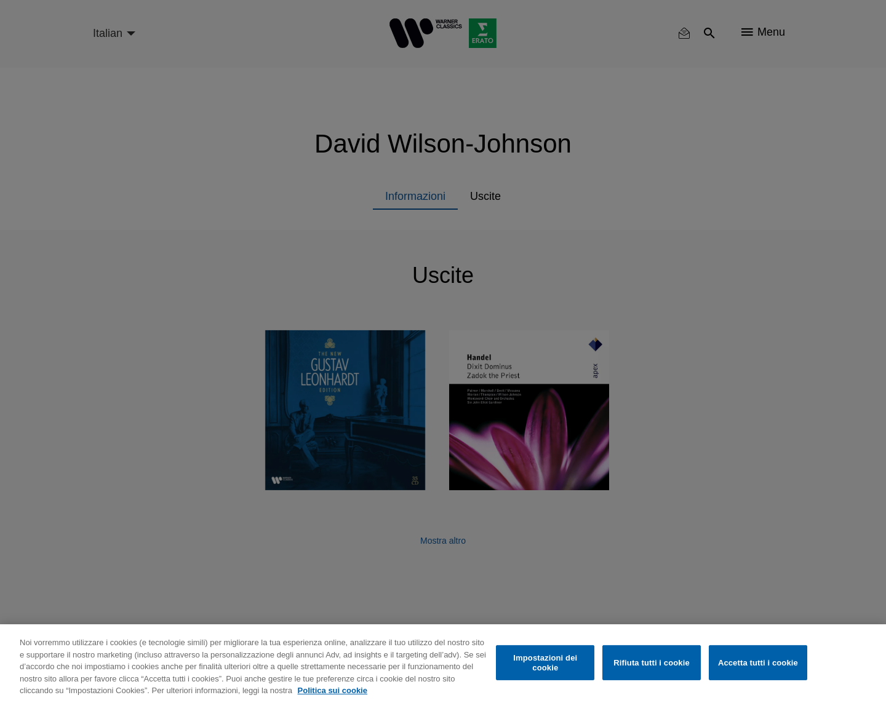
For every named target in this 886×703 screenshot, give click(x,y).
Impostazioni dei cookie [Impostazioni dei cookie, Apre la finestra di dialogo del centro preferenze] (545, 662)
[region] (443, 663)
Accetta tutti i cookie (758, 662)
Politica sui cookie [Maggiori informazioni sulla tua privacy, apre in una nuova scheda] (332, 690)
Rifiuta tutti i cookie (651, 662)
